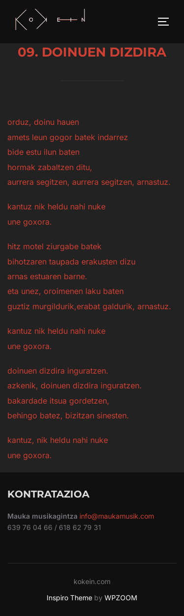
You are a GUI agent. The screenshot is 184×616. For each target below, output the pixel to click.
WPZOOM (121, 597)
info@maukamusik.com (116, 516)
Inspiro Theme (69, 597)
